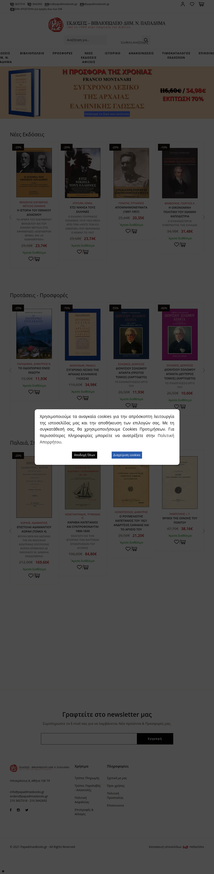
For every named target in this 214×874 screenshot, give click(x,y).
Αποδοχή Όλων (84, 455)
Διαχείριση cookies (127, 455)
